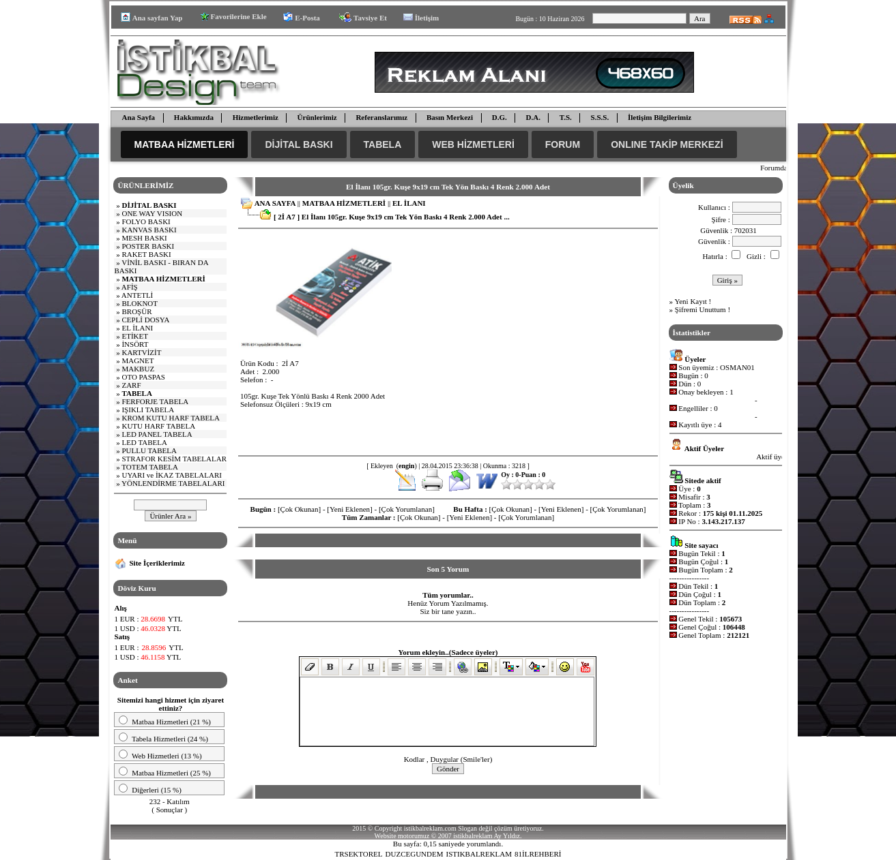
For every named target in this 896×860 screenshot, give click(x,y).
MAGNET (137, 360)
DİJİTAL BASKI (298, 144)
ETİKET (134, 336)
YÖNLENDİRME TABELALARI (173, 483)
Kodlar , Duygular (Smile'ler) (448, 759)
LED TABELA (144, 442)
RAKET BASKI (146, 254)
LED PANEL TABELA (156, 434)
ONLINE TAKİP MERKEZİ (667, 144)
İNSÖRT (134, 344)
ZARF (131, 385)
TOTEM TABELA (149, 467)
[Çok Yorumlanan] (407, 509)
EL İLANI (137, 328)
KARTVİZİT (141, 352)
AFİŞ (129, 287)
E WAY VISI (151, 213)
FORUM (562, 144)
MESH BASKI (144, 238)
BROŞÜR (136, 311)
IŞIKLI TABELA (147, 409)
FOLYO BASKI (145, 221)
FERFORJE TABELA (154, 401)
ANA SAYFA (275, 203)
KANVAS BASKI (148, 230)
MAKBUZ (137, 369)
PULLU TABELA (149, 450)
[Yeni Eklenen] (349, 509)
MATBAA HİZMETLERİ (184, 144)
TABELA (383, 144)
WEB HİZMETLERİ (473, 144)
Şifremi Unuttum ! (702, 309)
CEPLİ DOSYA (145, 320)
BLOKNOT (139, 303)
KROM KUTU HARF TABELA (170, 418)
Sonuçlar (169, 809)
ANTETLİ (137, 295)
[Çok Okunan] (299, 509)
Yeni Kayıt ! (692, 301)
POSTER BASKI (147, 246)
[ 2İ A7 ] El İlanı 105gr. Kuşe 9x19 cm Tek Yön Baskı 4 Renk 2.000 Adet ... (392, 217)
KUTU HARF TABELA (158, 426)
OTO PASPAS (143, 377)
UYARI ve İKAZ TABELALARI (171, 475)
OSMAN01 (737, 367)
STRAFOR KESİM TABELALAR (174, 459)
